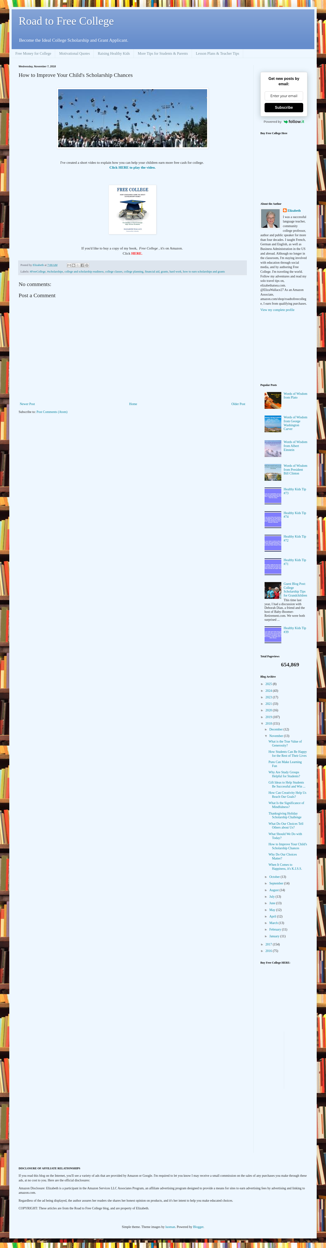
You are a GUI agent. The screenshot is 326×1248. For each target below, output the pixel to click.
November (276, 736)
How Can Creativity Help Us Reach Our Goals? (287, 794)
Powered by (284, 121)
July (272, 896)
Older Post (238, 404)
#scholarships (55, 271)
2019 (269, 717)
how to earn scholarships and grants (204, 271)
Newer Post (27, 404)
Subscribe (284, 107)
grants (164, 271)
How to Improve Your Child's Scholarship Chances (288, 846)
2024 (269, 690)
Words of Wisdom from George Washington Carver (295, 423)
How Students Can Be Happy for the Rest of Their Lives (288, 753)
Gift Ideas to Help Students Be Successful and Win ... (287, 784)
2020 (269, 710)
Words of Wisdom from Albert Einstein (295, 446)
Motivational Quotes (74, 53)
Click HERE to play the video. (132, 167)
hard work (175, 271)
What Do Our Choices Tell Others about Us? (286, 825)
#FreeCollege (38, 271)
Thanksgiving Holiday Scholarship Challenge (285, 815)
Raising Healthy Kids (114, 53)
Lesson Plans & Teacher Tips (217, 53)
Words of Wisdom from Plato (295, 395)
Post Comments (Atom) (52, 412)
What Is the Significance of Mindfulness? (286, 805)
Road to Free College (66, 21)
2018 (269, 723)
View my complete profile (277, 310)
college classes (113, 271)
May (272, 910)
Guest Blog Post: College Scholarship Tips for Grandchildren (295, 589)
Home (133, 404)
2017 (269, 944)
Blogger (198, 1227)
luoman (170, 1227)
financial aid (152, 271)
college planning (134, 271)
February (275, 929)
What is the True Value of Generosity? (285, 743)
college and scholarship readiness (84, 271)
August (274, 890)
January (274, 936)
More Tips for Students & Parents (163, 53)
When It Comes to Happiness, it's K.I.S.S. (285, 866)
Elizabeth (294, 210)
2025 (269, 684)
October (275, 877)
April (273, 916)
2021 (269, 704)
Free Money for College (33, 53)
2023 (269, 697)
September (276, 883)
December (276, 729)
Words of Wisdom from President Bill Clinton (295, 469)
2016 (269, 951)
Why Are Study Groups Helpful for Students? (284, 774)
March (274, 923)
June (272, 903)
